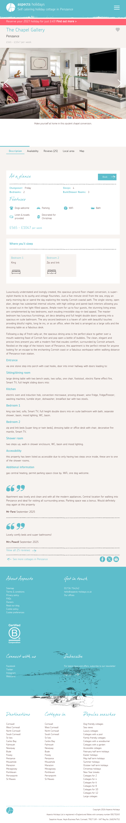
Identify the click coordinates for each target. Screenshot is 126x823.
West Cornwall (13, 727)
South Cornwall (13, 734)
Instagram (11, 673)
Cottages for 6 (90, 782)
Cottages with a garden (94, 745)
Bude (8, 751)
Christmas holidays (92, 769)
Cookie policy (12, 609)
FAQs (8, 599)
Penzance (10, 758)
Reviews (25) (51, 151)
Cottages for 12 (90, 793)
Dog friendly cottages (93, 724)
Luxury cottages (90, 731)
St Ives (9, 738)
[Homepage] (10, 7)
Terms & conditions (15, 592)
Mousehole (11, 762)
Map (82, 151)
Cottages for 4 (90, 779)
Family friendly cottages (94, 738)
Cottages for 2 (90, 776)
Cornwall (10, 724)
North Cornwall (13, 731)
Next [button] (119, 83)
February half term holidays (96, 751)
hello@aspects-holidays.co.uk (78, 592)
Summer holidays (91, 762)
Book (105, 177)
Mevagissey (11, 769)
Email (116, 559)
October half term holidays (95, 765)
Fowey (9, 755)
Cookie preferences (15, 612)
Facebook (102, 559)
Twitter (109, 559)
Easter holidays (90, 755)
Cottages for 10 (90, 789)
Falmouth (10, 745)
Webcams (10, 676)
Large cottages (90, 796)
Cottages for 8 (90, 786)
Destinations (18, 715)
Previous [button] (6, 83)
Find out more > (66, 21)
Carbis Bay (11, 741)
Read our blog (12, 605)
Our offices (69, 595)
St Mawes (11, 779)
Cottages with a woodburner (96, 741)
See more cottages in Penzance (30, 559)
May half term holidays (94, 758)
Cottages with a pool (93, 734)
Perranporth (12, 776)
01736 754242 (71, 588)
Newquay (10, 748)
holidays (31, 4)
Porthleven (11, 772)
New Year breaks (91, 772)
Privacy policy (12, 595)
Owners (9, 602)
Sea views (88, 727)
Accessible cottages (92, 748)
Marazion (10, 765)
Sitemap (10, 588)
